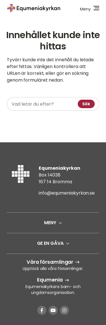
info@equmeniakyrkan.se (67, 193)
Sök (86, 104)
